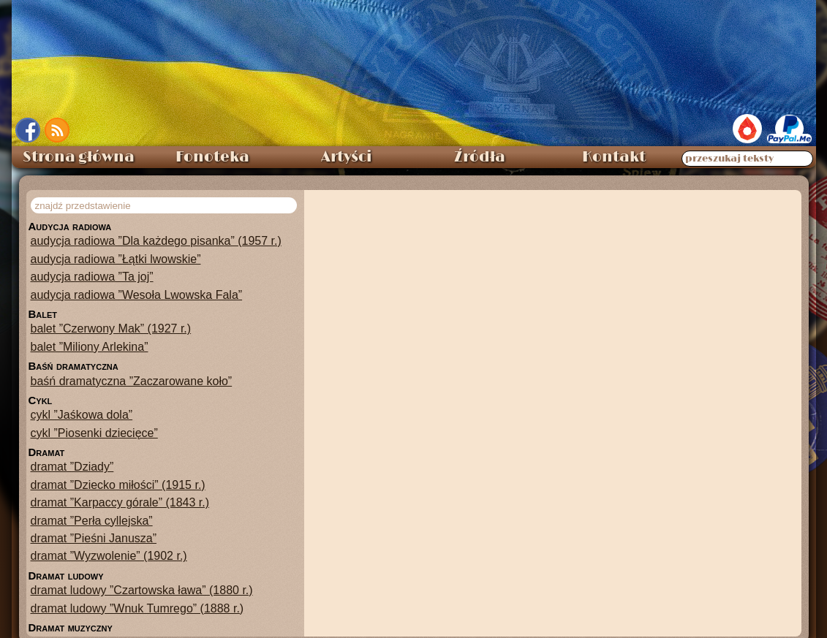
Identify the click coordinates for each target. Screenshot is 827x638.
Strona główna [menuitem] (79, 157)
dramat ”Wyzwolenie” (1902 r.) (109, 556)
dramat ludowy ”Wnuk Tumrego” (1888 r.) (137, 608)
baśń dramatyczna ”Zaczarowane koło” (132, 381)
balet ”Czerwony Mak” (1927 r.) (111, 328)
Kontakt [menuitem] (614, 157)
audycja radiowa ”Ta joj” (92, 276)
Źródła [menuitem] (479, 157)
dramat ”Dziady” (72, 466)
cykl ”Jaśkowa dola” (82, 415)
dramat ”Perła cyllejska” (92, 520)
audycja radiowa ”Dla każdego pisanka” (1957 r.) (156, 241)
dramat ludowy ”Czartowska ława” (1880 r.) (142, 590)
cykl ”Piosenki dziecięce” (94, 433)
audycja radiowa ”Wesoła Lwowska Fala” (137, 295)
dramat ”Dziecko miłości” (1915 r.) (118, 485)
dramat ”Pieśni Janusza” (94, 538)
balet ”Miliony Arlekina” (89, 347)
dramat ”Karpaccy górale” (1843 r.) (120, 502)
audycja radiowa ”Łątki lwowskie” (116, 259)
